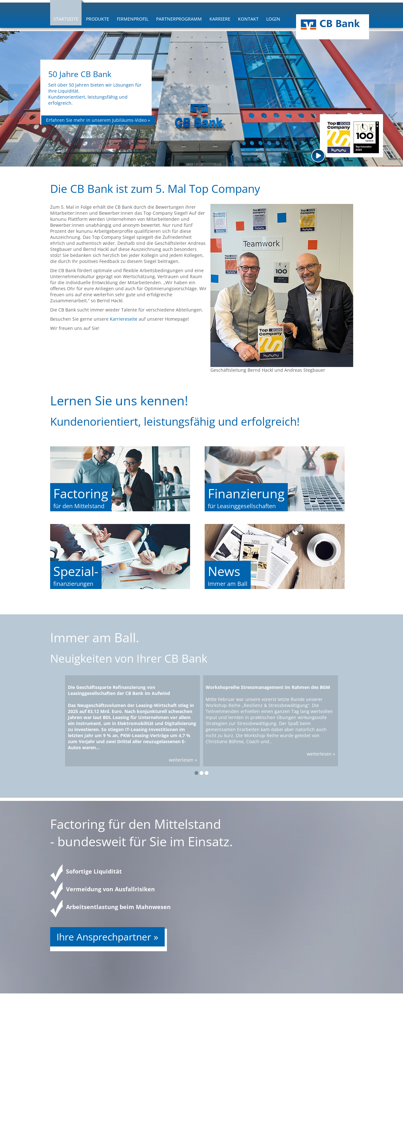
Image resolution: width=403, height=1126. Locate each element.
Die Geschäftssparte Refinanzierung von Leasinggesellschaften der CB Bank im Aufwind (119, 690)
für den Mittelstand (78, 506)
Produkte (97, 19)
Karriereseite (124, 319)
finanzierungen (73, 583)
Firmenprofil (133, 19)
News (224, 571)
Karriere (219, 19)
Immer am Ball (228, 583)
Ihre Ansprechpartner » (107, 936)
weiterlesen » (183, 760)
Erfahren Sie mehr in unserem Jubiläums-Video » (98, 120)
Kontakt (248, 19)
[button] (196, 773)
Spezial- (75, 571)
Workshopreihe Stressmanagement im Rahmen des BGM (268, 687)
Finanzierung (246, 493)
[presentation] (18, 100)
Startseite (65, 19)
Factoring (80, 493)
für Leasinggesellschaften (242, 506)
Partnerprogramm (179, 19)
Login (273, 19)
